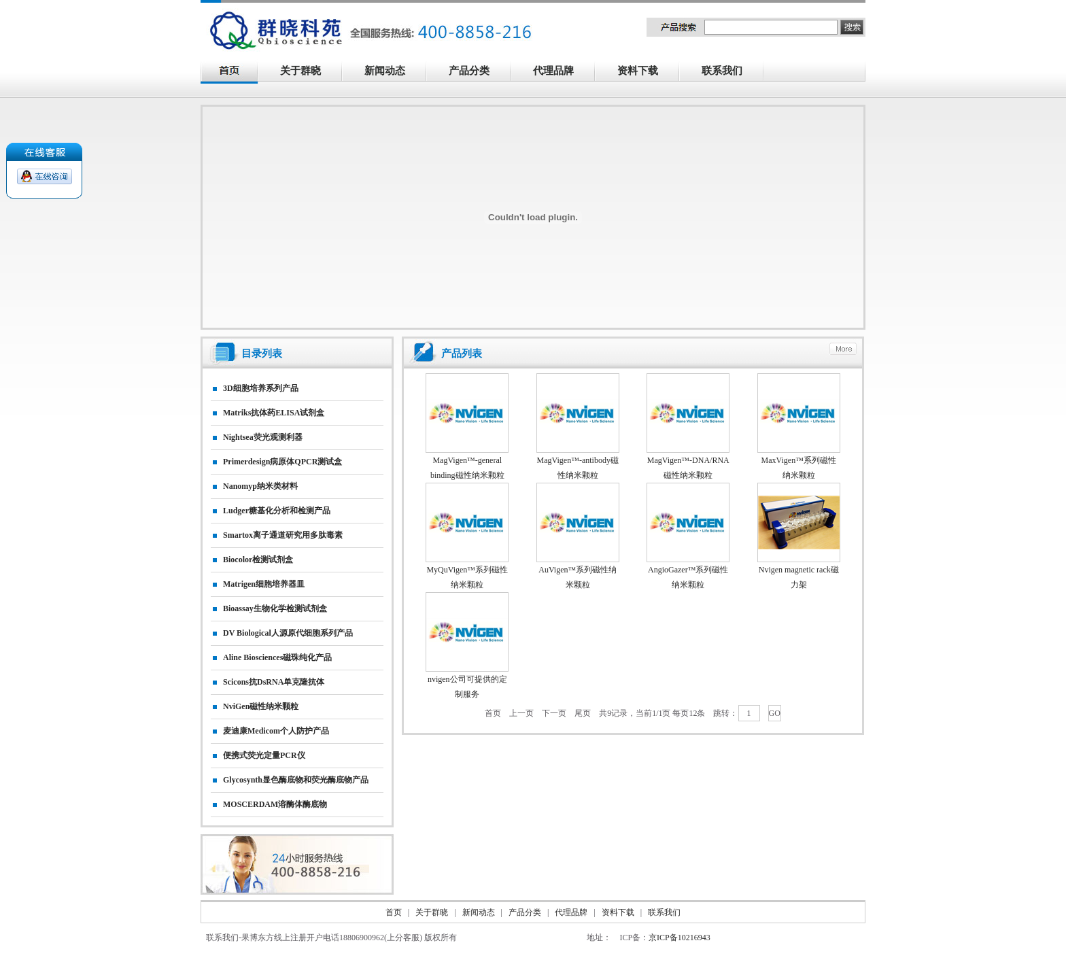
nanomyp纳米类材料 (260, 486)
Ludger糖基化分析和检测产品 (276, 510)
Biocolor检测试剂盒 (258, 559)
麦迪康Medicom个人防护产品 (276, 731)
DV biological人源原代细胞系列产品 (288, 633)
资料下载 (645, 72)
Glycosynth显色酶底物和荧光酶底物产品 (295, 780)
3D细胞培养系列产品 (260, 388)
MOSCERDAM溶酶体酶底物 (275, 804)
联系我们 (729, 72)
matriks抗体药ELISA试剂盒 (273, 412)
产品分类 (476, 72)
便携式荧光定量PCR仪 (264, 755)
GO (774, 713)
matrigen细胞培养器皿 (264, 584)
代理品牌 (553, 70)
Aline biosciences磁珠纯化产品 (277, 657)
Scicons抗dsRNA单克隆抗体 (273, 682)
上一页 (521, 713)
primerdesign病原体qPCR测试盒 (282, 461)
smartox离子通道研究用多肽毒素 (283, 535)
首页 (493, 713)
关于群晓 (300, 70)
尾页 (582, 713)
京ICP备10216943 (679, 937)
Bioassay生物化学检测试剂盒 (275, 608)
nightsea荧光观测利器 (263, 437)
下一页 (554, 713)
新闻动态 (392, 72)
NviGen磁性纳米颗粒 (260, 706)
